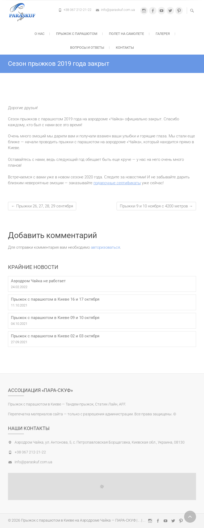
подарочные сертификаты (117, 183)
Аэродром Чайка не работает (38, 281)
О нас (39, 34)
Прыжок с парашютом (76, 34)
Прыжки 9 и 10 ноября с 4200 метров (156, 206)
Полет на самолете (126, 34)
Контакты (125, 48)
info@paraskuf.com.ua (118, 10)
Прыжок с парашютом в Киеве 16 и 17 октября (55, 299)
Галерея (163, 34)
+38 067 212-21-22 (77, 10)
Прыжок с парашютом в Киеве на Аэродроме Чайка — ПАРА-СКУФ (78, 520)
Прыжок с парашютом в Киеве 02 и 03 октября (55, 336)
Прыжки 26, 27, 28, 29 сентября (42, 206)
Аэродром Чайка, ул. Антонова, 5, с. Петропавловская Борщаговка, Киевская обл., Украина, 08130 (100, 442)
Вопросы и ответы (87, 48)
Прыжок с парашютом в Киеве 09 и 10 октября (55, 317)
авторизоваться (105, 247)
